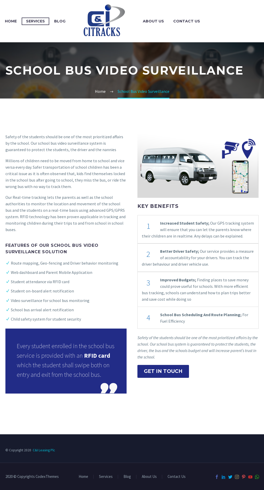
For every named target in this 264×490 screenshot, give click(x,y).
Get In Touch (163, 371)
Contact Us (186, 21)
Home (11, 21)
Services (35, 21)
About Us (153, 21)
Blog (59, 21)
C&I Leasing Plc (44, 450)
